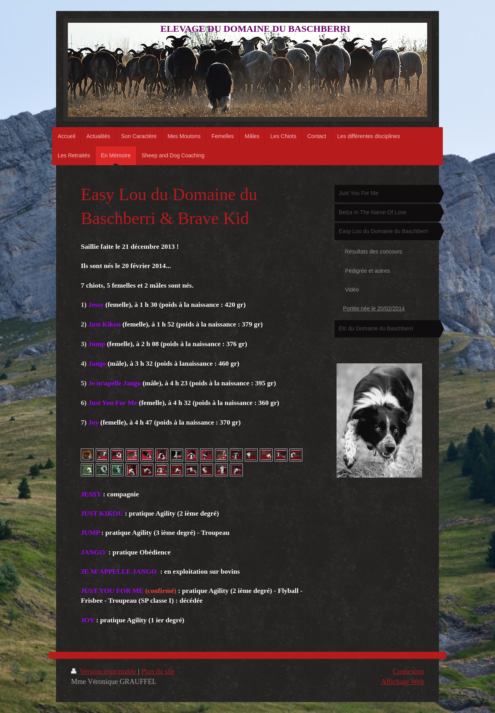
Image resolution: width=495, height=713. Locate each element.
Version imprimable (104, 671)
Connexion (408, 671)
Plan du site (158, 671)
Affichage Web (402, 682)
